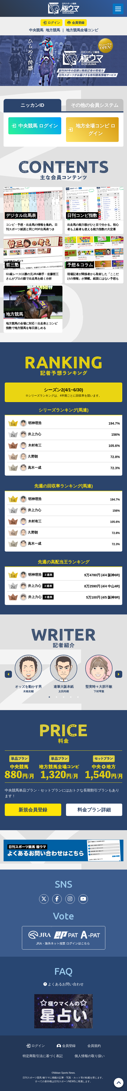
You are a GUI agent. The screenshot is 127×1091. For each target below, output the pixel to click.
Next (118, 674)
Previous (8, 674)
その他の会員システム (94, 105)
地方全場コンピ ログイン (92, 129)
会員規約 (94, 1046)
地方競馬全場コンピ (82, 30)
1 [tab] (49, 697)
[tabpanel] (28, 674)
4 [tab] (70, 697)
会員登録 (66, 1046)
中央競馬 (36, 30)
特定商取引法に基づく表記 (43, 1056)
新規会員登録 (33, 809)
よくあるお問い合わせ (63, 984)
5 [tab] (78, 697)
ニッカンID (32, 105)
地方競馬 (53, 30)
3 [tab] (63, 697)
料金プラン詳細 (94, 809)
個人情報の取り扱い (90, 1056)
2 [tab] (56, 697)
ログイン (35, 1046)
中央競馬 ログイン (35, 125)
